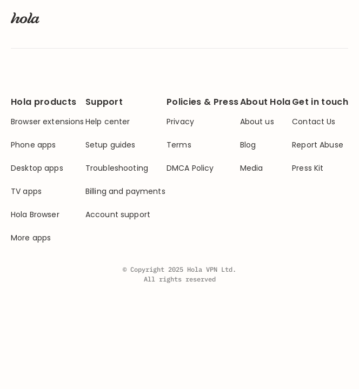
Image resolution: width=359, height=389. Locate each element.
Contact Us (313, 122)
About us (257, 122)
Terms (179, 145)
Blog (248, 145)
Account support (117, 215)
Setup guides (110, 145)
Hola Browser (35, 215)
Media (251, 168)
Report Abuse (317, 145)
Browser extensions (47, 122)
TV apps (26, 191)
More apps (31, 238)
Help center (107, 122)
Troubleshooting (116, 168)
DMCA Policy (190, 168)
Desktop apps (37, 168)
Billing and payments (125, 191)
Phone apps (33, 145)
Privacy (180, 122)
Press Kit (307, 168)
